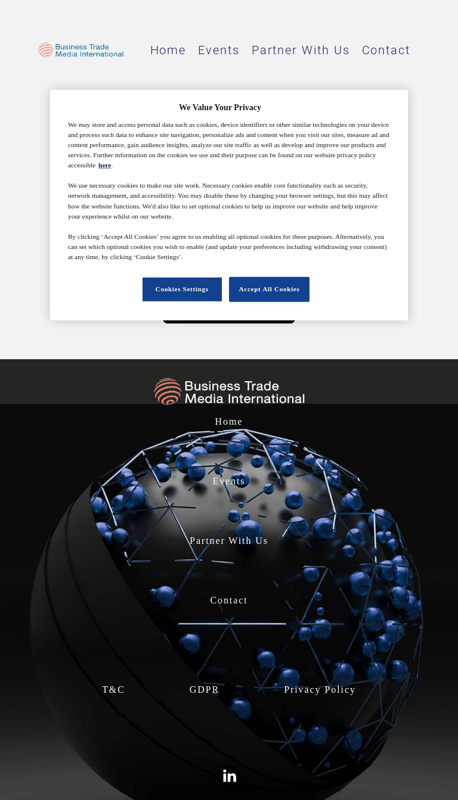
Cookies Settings (182, 288)
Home (168, 50)
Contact (386, 50)
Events (219, 50)
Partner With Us (301, 50)
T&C (113, 689)
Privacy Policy (320, 689)
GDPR (204, 689)
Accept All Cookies (269, 288)
